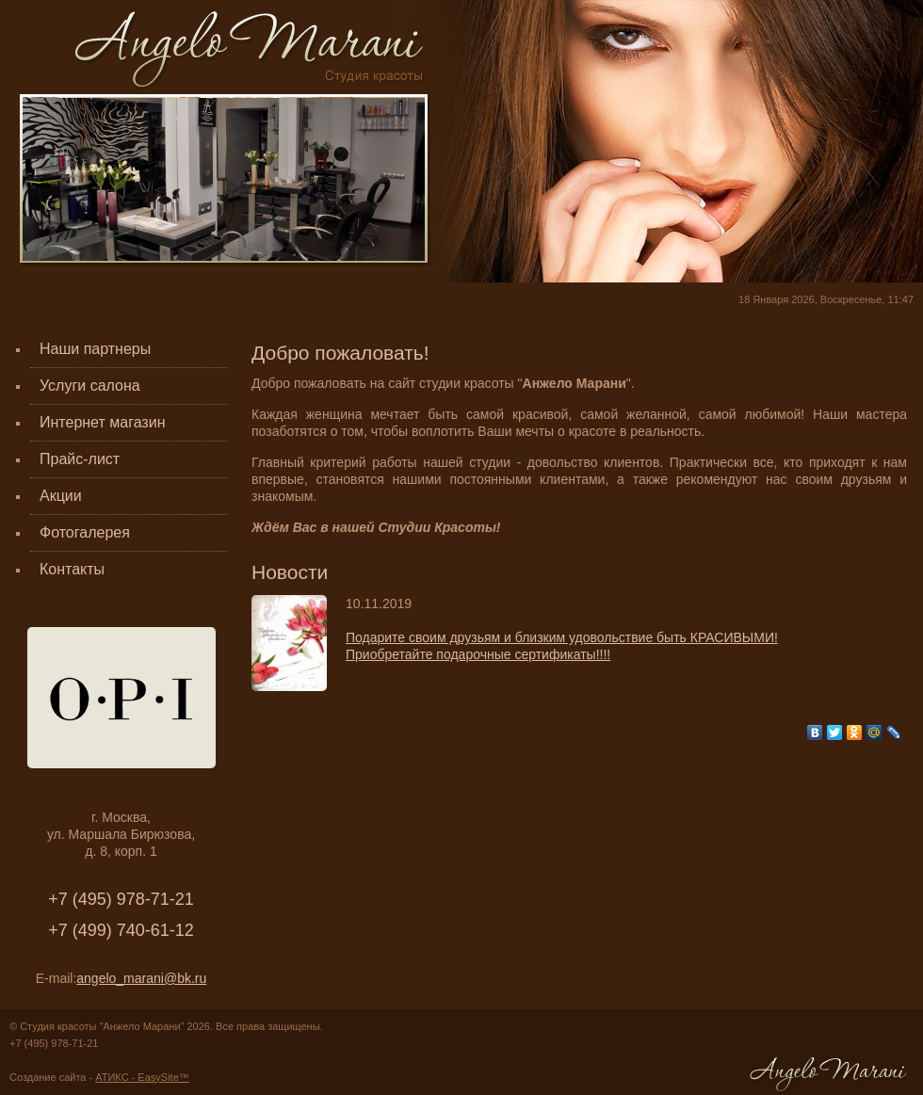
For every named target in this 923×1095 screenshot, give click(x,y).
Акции (61, 496)
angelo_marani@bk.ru (141, 978)
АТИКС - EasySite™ (142, 1077)
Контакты (72, 569)
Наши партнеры (95, 349)
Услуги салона (90, 386)
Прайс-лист (80, 459)
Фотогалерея (85, 532)
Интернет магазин (102, 422)
